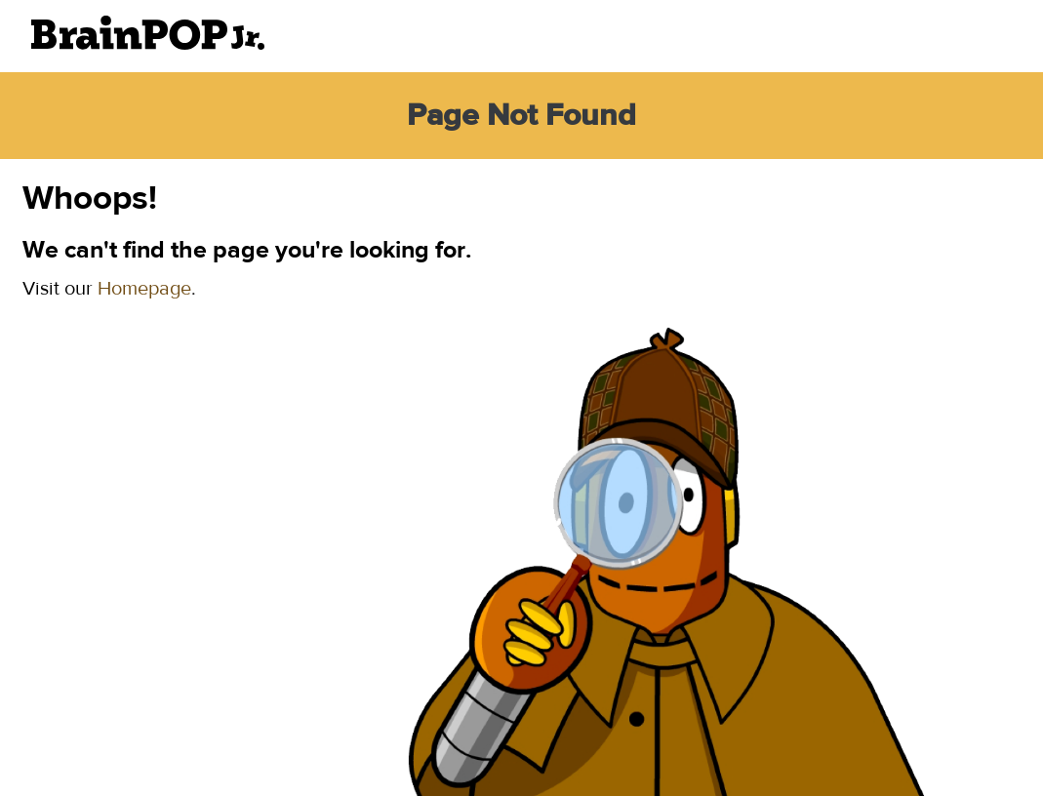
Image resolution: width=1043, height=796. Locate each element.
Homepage (144, 288)
